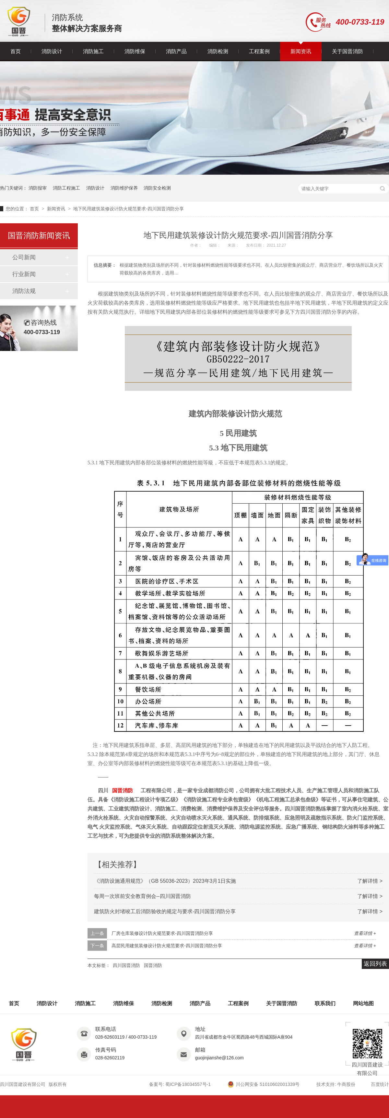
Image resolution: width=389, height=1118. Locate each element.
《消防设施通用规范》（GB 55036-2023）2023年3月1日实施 (165, 881)
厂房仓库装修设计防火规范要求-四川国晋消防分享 (162, 933)
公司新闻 (24, 257)
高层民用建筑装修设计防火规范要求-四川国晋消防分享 (167, 945)
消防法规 (24, 291)
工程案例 (259, 51)
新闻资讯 (300, 51)
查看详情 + (365, 933)
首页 (15, 51)
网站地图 (363, 1003)
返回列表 (375, 964)
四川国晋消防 (126, 965)
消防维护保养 (124, 188)
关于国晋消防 (347, 51)
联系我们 (325, 1003)
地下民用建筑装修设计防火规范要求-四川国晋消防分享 (128, 208)
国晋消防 (122, 790)
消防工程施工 (66, 188)
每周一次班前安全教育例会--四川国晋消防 (142, 896)
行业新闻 (24, 274)
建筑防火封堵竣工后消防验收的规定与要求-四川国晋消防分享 (165, 911)
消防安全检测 (157, 188)
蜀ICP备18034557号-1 (188, 1084)
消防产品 (176, 51)
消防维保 (134, 51)
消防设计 (51, 51)
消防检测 (217, 51)
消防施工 (93, 51)
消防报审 (38, 188)
